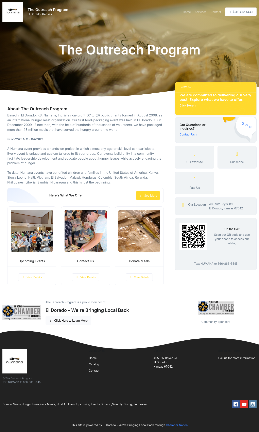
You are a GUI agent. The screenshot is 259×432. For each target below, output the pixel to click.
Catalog (94, 364)
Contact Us (85, 261)
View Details (32, 277)
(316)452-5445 (240, 12)
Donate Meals (139, 261)
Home (187, 12)
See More (148, 195)
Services (200, 12)
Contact (215, 12)
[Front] (13, 12)
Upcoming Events (32, 261)
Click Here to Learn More (68, 320)
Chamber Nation (177, 425)
